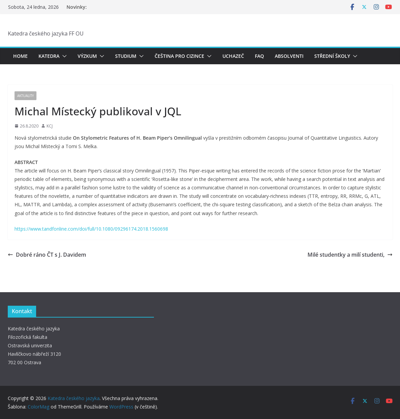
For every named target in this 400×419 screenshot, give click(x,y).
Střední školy (332, 56)
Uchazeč (233, 56)
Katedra (48, 56)
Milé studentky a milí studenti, (350, 254)
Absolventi (289, 56)
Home (20, 56)
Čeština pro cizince (179, 56)
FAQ (259, 56)
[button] (63, 56)
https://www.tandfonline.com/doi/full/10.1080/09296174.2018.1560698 (91, 229)
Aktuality (25, 95)
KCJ (50, 126)
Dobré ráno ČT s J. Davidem (47, 254)
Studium (125, 56)
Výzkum (87, 56)
